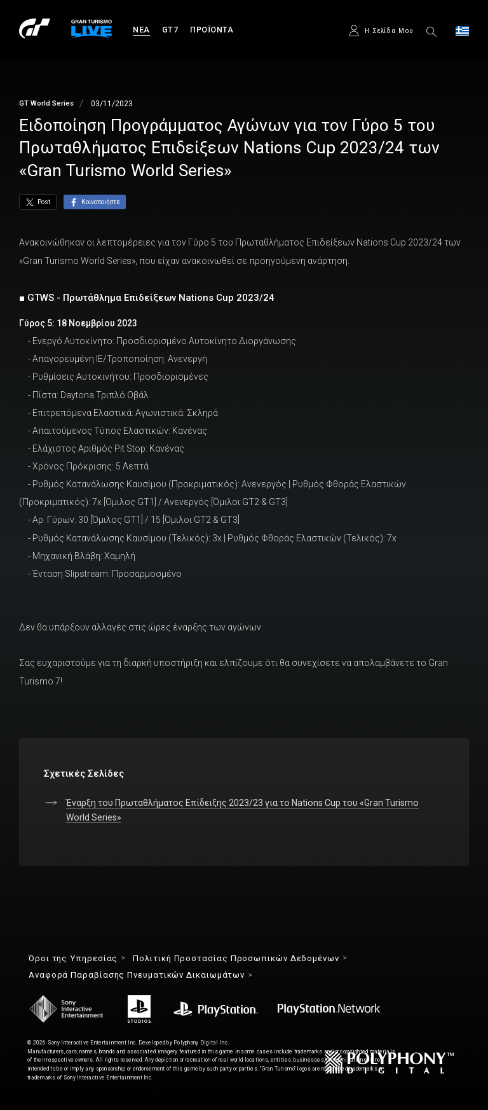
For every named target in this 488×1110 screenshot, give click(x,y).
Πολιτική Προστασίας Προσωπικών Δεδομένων (236, 958)
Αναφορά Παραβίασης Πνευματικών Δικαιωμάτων (137, 975)
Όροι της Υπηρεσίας (73, 958)
